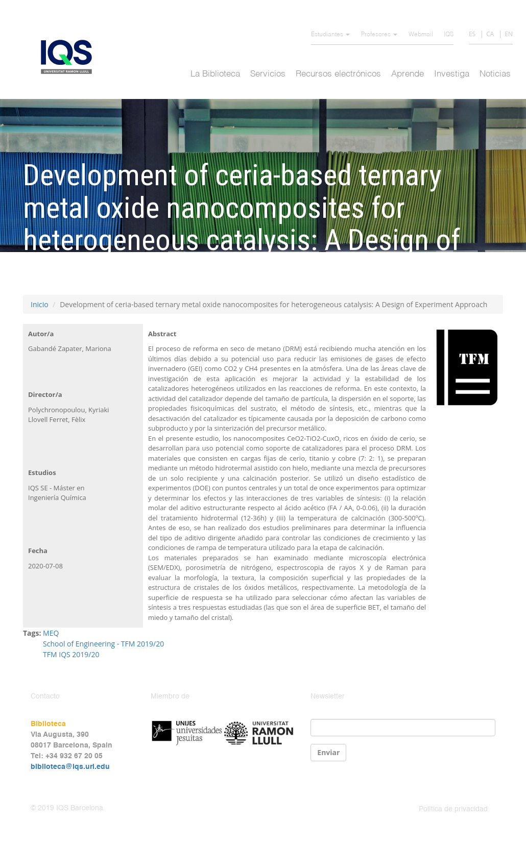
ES (472, 34)
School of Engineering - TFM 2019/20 (103, 644)
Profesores (379, 35)
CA (490, 34)
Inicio (40, 304)
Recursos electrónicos (338, 74)
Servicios (267, 74)
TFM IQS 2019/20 (71, 654)
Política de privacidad (453, 809)
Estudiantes (330, 35)
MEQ (51, 633)
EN (509, 34)
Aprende (407, 74)
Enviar (328, 752)
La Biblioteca (215, 74)
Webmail (421, 35)
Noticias (495, 74)
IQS (448, 35)
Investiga (451, 74)
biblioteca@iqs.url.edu (70, 766)
